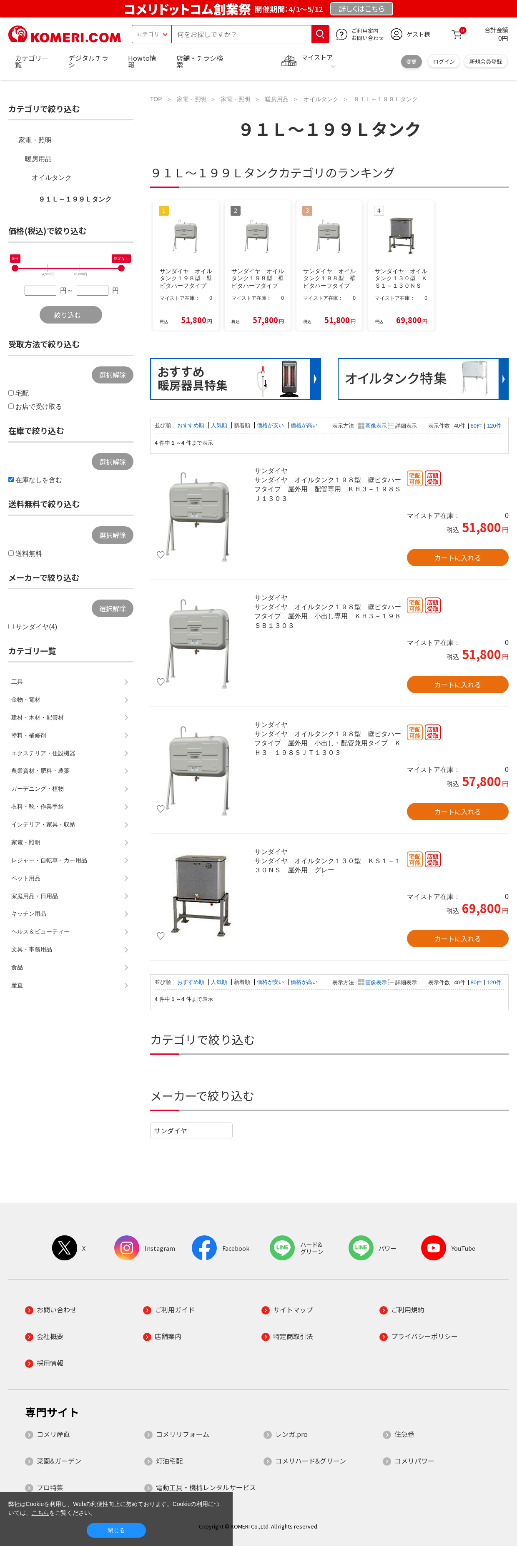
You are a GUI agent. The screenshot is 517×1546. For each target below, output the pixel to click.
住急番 (404, 1434)
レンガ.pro (291, 1434)
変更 (411, 61)
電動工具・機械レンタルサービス (206, 1487)
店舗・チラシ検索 (199, 61)
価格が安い (271, 425)
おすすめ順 (191, 425)
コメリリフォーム (182, 1434)
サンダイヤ (170, 1130)
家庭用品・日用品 (34, 896)
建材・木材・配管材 (37, 717)
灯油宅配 (169, 1460)
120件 (494, 426)
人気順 (220, 425)
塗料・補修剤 (28, 735)
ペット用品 (25, 878)
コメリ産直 (53, 1434)
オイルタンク (52, 177)
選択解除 (112, 375)
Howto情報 (142, 61)
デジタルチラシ (88, 61)
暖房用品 (38, 158)
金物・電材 (25, 699)
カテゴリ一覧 (31, 61)
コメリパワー (414, 1460)
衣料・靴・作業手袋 (37, 806)
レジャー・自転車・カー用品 (49, 860)
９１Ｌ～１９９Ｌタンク (75, 199)
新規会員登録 (485, 61)
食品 (17, 967)
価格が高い (304, 425)
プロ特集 (50, 1487)
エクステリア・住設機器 (43, 753)
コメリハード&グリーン (310, 1460)
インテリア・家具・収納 (43, 824)
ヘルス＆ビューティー (40, 931)
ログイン (444, 61)
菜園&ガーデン (59, 1460)
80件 (476, 426)
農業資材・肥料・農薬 (40, 770)
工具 (17, 681)
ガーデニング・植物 (37, 788)
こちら (40, 1512)
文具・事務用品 (31, 949)
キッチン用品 (28, 913)
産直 (17, 985)
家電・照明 (35, 140)
